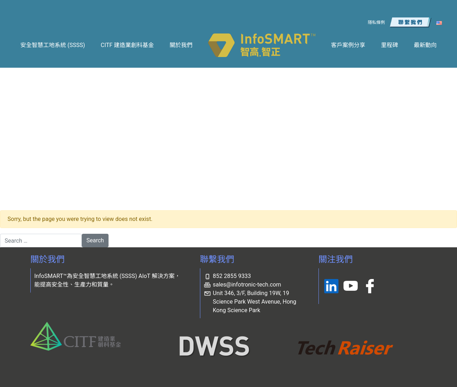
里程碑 (389, 45)
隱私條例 (376, 22)
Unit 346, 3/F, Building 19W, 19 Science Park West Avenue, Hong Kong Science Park (254, 302)
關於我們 (181, 45)
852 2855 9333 (232, 276)
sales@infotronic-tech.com (247, 284)
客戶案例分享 (348, 45)
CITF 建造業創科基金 (127, 45)
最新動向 (425, 45)
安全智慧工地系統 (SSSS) (52, 45)
